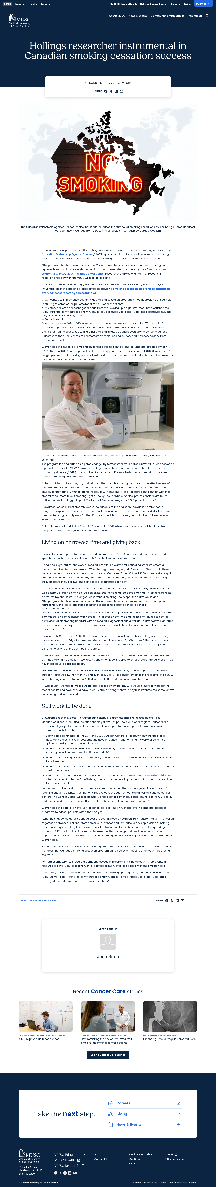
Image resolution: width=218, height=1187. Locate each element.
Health (33, 4)
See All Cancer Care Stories (108, 1055)
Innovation (195, 15)
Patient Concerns (174, 1159)
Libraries (171, 1154)
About (97, 1154)
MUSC (7, 4)
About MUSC (117, 15)
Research (45, 4)
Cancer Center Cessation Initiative (148, 775)
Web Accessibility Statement (183, 1182)
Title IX (163, 1182)
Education (20, 4)
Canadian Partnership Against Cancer (67, 254)
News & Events (138, 15)
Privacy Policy (150, 1182)
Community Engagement (167, 15)
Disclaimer (136, 1182)
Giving (187, 4)
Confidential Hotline (140, 1154)
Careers (175, 4)
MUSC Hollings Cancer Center (86, 273)
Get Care (134, 1159)
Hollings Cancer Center (153, 4)
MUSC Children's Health (123, 4)
